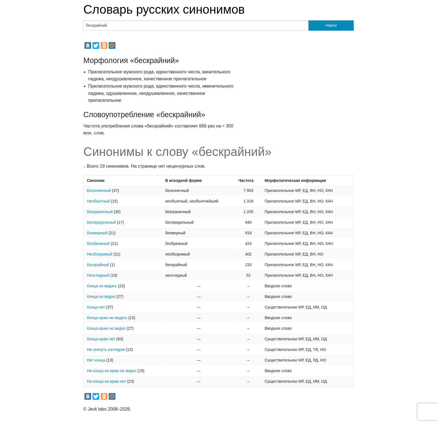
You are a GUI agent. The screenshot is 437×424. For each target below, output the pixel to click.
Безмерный (97, 233)
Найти (331, 25)
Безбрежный (98, 243)
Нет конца (96, 360)
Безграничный (100, 211)
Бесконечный (99, 190)
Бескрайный (98, 264)
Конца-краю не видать (107, 317)
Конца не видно (101, 296)
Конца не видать (102, 286)
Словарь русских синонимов (164, 9)
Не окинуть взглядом (106, 349)
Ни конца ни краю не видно (111, 370)
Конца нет (96, 307)
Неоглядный (98, 275)
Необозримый (99, 254)
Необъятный (98, 201)
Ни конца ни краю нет (106, 381)
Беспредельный (101, 222)
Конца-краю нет (101, 339)
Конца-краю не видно (106, 328)
